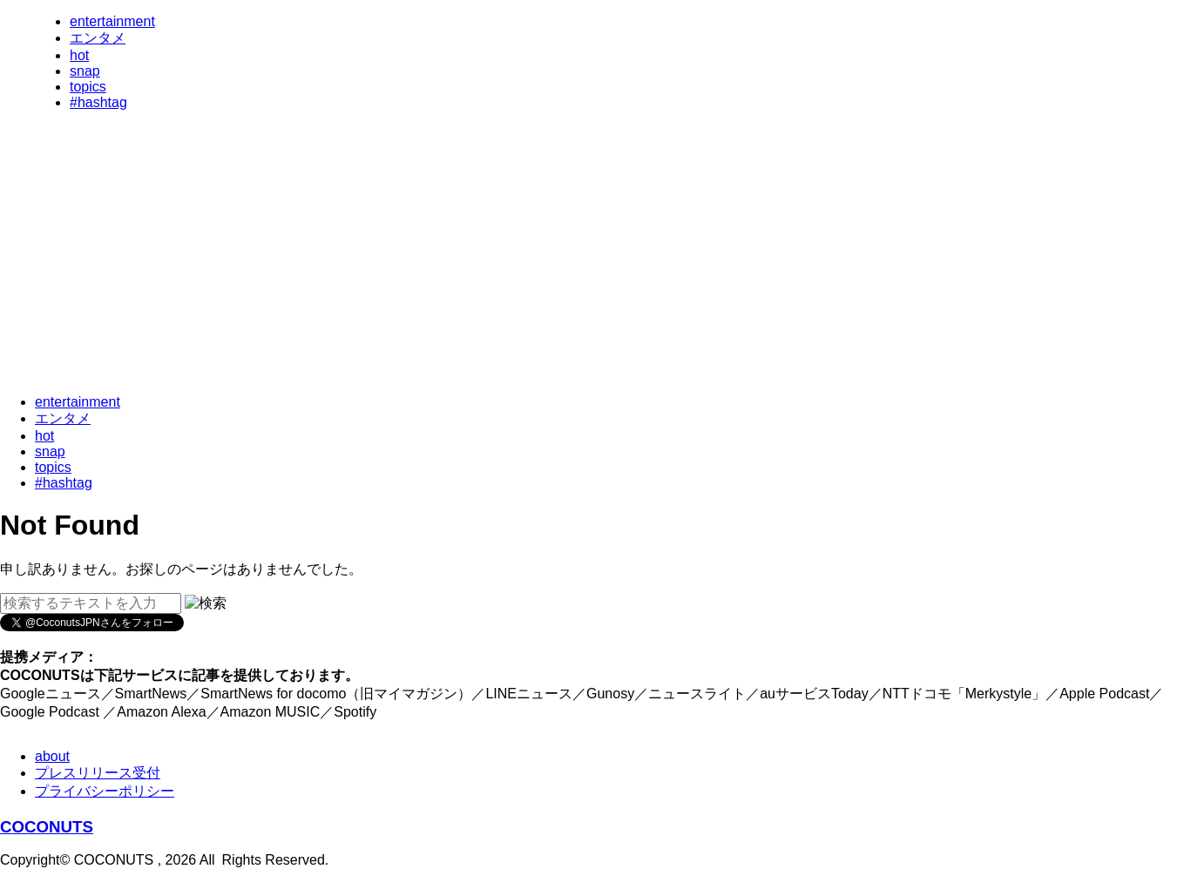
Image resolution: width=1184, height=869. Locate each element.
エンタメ (97, 37)
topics (88, 86)
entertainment (112, 21)
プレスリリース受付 (97, 772)
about (52, 756)
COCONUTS (46, 827)
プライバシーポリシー (104, 791)
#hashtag (98, 102)
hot (79, 55)
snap (85, 71)
